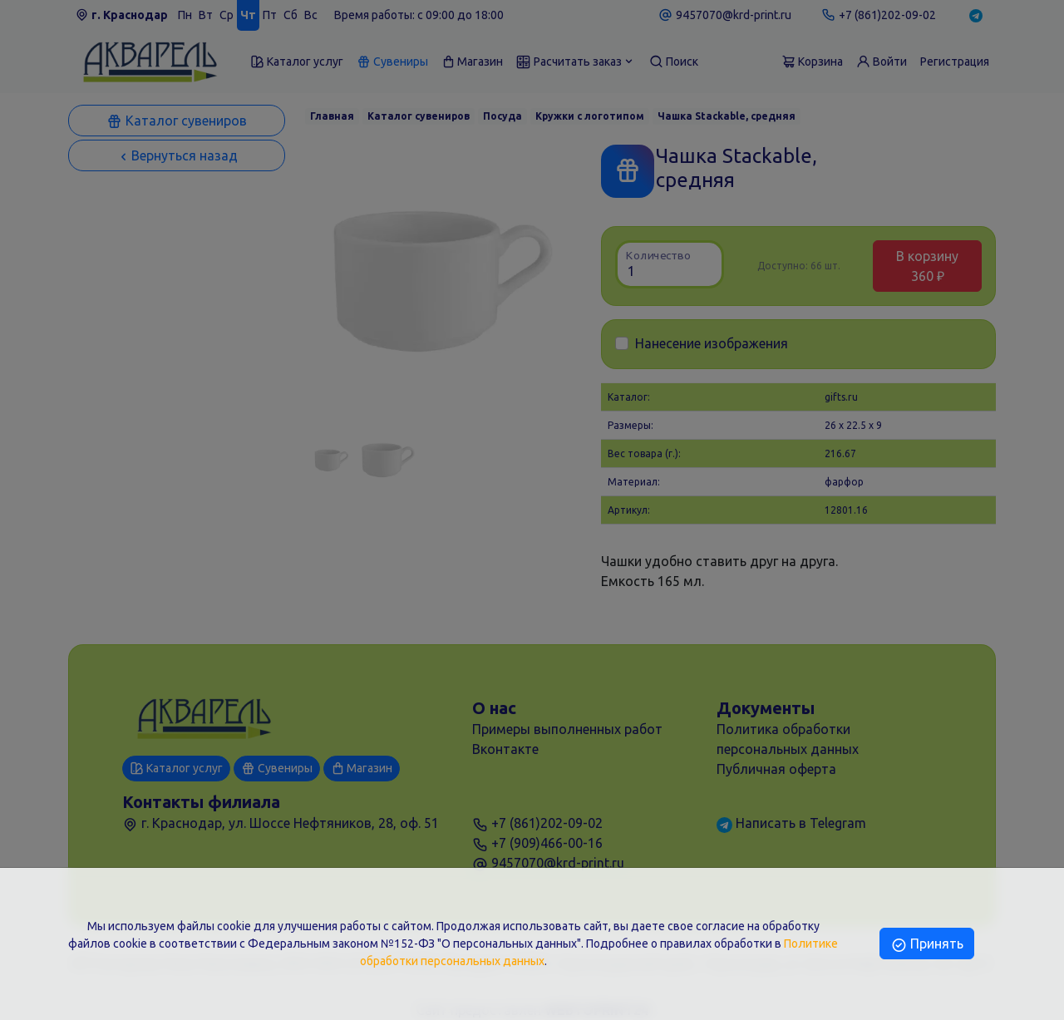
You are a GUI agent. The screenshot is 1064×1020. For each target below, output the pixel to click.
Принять (926, 943)
